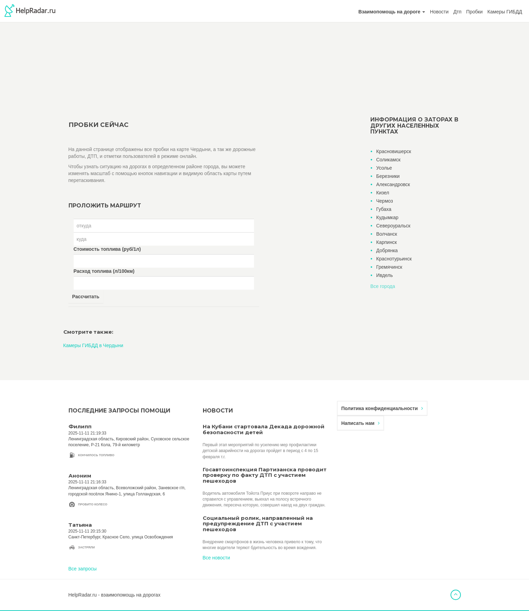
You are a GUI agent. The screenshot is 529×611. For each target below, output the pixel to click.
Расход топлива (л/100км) (104, 271)
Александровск (393, 184)
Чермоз (384, 201)
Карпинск (386, 242)
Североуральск (393, 225)
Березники (388, 176)
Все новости (216, 557)
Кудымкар (387, 217)
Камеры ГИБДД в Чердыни (93, 345)
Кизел (382, 192)
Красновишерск (393, 151)
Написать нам (360, 423)
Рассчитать (85, 296)
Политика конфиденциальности (382, 408)
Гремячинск (389, 267)
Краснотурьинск (394, 258)
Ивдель (384, 275)
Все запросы (82, 568)
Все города (382, 286)
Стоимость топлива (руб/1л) (107, 249)
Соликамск (388, 159)
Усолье (384, 168)
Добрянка (387, 250)
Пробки (474, 11)
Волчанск (386, 234)
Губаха (383, 209)
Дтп (457, 11)
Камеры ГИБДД (504, 11)
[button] (391, 11)
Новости (439, 11)
